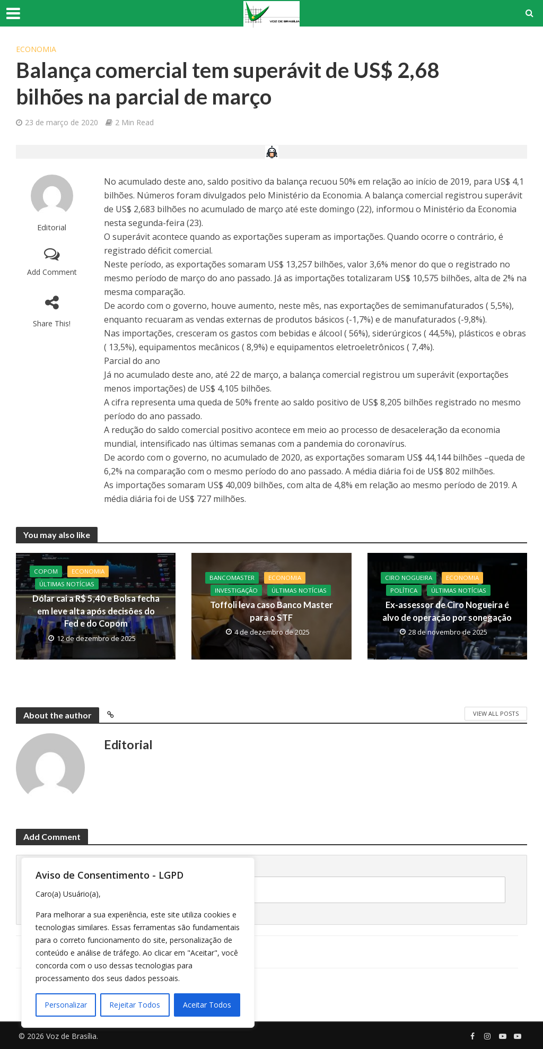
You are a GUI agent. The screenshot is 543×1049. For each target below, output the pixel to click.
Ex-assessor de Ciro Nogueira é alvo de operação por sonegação (447, 611)
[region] (138, 942)
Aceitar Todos (207, 1005)
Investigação (237, 590)
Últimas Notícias (67, 584)
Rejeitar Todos (134, 1005)
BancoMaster (232, 577)
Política (404, 590)
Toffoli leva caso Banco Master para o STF (271, 611)
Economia (36, 49)
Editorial (51, 227)
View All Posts (496, 713)
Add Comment (52, 272)
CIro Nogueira (409, 577)
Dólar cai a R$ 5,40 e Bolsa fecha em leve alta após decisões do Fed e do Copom (96, 611)
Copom (46, 571)
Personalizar (66, 1005)
